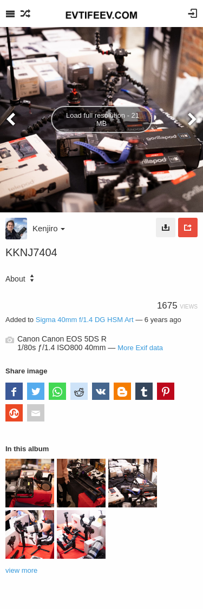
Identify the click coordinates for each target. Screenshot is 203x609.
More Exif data (140, 348)
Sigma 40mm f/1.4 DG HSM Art (85, 320)
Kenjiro (48, 228)
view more (21, 570)
